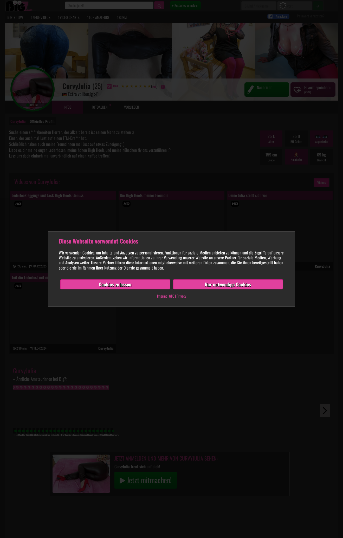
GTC (171, 296)
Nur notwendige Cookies (228, 284)
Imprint (162, 296)
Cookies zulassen (115, 284)
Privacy (181, 296)
